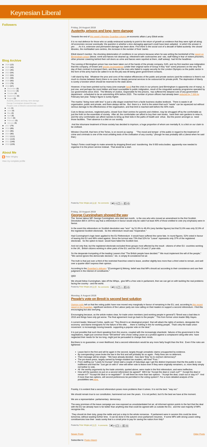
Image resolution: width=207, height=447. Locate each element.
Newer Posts (77, 434)
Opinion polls (77, 304)
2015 (7, 131)
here (128, 86)
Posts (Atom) (90, 440)
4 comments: (103, 425)
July (9, 108)
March (10, 118)
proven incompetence (113, 66)
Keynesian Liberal (35, 12)
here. (96, 379)
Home (138, 434)
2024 (7, 70)
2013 (7, 136)
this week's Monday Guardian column (108, 36)
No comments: (104, 203)
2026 (7, 64)
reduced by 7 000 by (189, 94)
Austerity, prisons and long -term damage (102, 31)
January (11, 123)
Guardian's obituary (96, 268)
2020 (7, 80)
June (9, 111)
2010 (7, 144)
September (12, 96)
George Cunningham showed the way (99, 215)
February (11, 120)
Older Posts (199, 434)
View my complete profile (13, 161)
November (11, 91)
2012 (7, 139)
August (10, 98)
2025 (7, 67)
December (11, 88)
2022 (7, 75)
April (9, 116)
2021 (7, 78)
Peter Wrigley (12, 157)
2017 (7, 125)
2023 (7, 72)
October (11, 93)
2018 (7, 86)
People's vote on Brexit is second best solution (106, 299)
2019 (7, 83)
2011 (7, 141)
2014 (7, 133)
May (9, 113)
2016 (7, 128)
